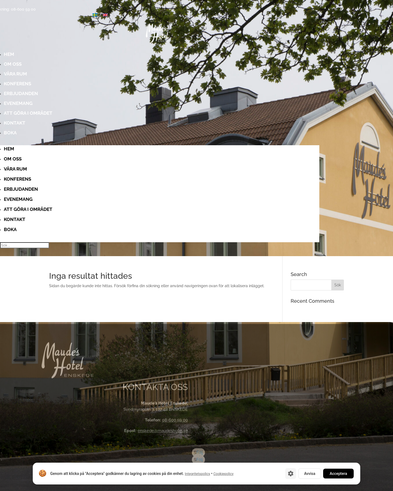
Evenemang (84, 105)
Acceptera (338, 473)
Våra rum (84, 75)
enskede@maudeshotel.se (163, 431)
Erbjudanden (84, 95)
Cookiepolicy (223, 474)
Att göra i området (84, 114)
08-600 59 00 (175, 421)
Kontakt (84, 124)
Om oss (84, 65)
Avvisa (309, 473)
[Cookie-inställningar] (290, 473)
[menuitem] (105, 14)
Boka (84, 134)
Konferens (84, 85)
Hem (84, 55)
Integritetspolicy (197, 474)
